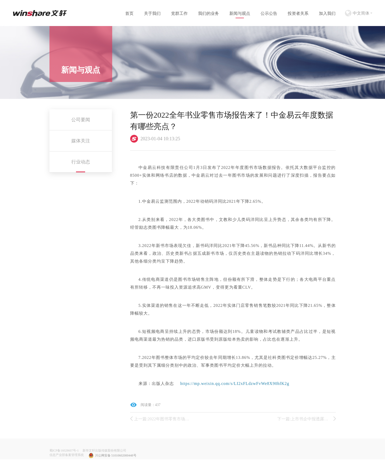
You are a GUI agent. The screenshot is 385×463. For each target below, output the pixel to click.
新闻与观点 (239, 13)
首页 (129, 13)
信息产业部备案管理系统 (66, 455)
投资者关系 (298, 13)
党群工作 (179, 13)
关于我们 (152, 13)
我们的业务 (208, 13)
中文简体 (361, 13)
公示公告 (269, 13)
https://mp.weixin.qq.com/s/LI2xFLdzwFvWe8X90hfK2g (234, 383)
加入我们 (327, 13)
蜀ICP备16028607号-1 (64, 450)
